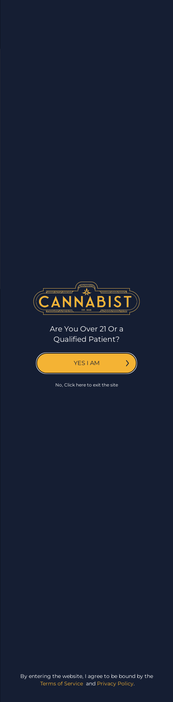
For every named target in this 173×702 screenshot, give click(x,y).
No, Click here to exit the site (86, 385)
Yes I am (101, 363)
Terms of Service (61, 683)
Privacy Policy (115, 683)
